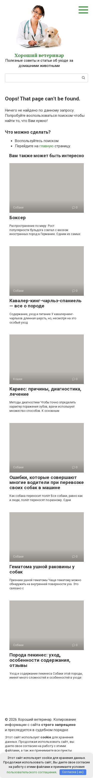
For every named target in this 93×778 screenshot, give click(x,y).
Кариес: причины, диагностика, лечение (45, 391)
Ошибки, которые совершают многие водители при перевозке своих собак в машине (46, 483)
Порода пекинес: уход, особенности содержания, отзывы (39, 660)
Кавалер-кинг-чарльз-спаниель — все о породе (45, 303)
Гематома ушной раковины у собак (42, 569)
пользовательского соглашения (31, 772)
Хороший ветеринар (39, 55)
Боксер (17, 217)
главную (46, 146)
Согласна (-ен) (73, 772)
